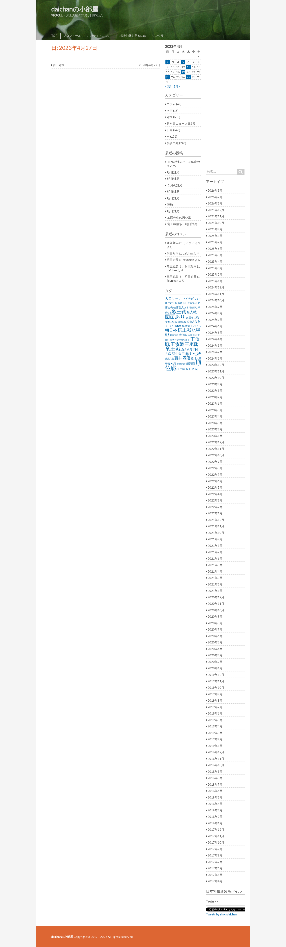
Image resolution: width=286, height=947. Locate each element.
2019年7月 (215, 707)
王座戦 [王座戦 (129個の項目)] (191, 344)
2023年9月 (215, 384)
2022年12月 (216, 442)
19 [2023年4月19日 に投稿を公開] (183, 72)
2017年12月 (216, 829)
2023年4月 (215, 416)
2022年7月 (215, 474)
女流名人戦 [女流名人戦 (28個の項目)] (192, 317)
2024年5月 (215, 332)
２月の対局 (174, 185)
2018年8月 (215, 778)
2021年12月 (216, 520)
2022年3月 (215, 500)
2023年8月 (215, 390)
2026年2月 (215, 197)
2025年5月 (215, 255)
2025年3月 (215, 268)
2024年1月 (215, 358)
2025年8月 (215, 235)
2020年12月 (216, 597)
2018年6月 (215, 791)
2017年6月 (215, 868)
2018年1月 (215, 823)
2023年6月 (215, 403)
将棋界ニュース (177, 123)
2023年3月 (215, 423)
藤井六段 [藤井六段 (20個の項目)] (169, 358)
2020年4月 (215, 649)
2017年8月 (215, 855)
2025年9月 (215, 229)
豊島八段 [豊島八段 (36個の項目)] (170, 363)
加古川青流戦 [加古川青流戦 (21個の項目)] (190, 307)
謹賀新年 (173, 243)
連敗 (170, 204)
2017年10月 (216, 842)
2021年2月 (215, 584)
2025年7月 (215, 242)
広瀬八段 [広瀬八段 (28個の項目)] (192, 321)
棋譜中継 (173, 143)
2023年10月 (216, 377)
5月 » (177, 86)
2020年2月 (215, 661)
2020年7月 (215, 629)
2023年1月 (215, 436)
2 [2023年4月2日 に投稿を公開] (167, 62)
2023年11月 (216, 371)
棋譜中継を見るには (132, 35)
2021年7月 (215, 552)
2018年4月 (215, 803)
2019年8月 (215, 700)
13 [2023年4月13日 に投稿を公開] (188, 67)
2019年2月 (215, 739)
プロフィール (72, 35)
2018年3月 (215, 810)
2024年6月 (215, 326)
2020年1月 (215, 668)
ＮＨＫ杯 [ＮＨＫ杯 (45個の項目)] (192, 369)
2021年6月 (215, 558)
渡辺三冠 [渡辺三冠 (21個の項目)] (174, 340)
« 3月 (168, 86)
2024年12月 (216, 287)
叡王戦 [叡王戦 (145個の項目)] (179, 311)
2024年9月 (215, 307)
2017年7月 (215, 862)
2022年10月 (216, 455)
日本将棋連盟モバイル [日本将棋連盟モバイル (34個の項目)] (187, 326)
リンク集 (158, 35)
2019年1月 (215, 745)
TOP (54, 35)
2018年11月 (216, 758)
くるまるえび (192, 243)
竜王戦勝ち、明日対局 (182, 224)
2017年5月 (215, 875)
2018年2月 (215, 816)
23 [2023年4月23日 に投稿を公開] (167, 77)
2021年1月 (215, 590)
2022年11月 (216, 448)
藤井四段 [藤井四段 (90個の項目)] (182, 357)
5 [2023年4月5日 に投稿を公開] (183, 62)
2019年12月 (216, 674)
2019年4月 (215, 726)
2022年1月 (215, 513)
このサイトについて (100, 35)
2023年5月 (215, 410)
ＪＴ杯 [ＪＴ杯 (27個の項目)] (181, 369)
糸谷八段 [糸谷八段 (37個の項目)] (186, 349)
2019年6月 (215, 713)
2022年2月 (215, 507)
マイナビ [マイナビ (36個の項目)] (188, 298)
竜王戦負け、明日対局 (181, 266)
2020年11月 (216, 603)
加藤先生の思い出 (179, 217)
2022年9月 (215, 461)
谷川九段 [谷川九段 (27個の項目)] (196, 358)
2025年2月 (215, 274)
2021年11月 (216, 526)
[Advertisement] (225, 104)
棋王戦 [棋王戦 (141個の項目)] (184, 330)
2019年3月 (215, 733)
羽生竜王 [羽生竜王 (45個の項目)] (178, 354)
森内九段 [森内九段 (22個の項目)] (174, 335)
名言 (170, 110)
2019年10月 (216, 687)
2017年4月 (215, 881)
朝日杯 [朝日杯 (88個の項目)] (171, 330)
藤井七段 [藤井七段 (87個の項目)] (193, 353)
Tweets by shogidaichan (221, 914)
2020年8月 (215, 623)
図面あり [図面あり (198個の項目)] (175, 316)
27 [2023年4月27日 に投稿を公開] (188, 77)
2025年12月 (216, 210)
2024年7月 (215, 319)
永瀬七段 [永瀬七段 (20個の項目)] (192, 335)
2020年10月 (216, 610)
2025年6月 (215, 248)
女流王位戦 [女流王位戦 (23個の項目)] (171, 321)
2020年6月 (215, 636)
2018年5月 (215, 797)
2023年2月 (215, 429)
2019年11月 (216, 681)
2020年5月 (215, 642)
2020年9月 (215, 616)
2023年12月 (216, 364)
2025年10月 (216, 223)
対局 (170, 117)
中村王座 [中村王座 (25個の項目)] (172, 303)
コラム (171, 104)
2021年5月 (215, 565)
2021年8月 (215, 545)
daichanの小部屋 (74, 9)
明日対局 (173, 172)
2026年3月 (215, 190)
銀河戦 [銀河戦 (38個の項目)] (190, 363)
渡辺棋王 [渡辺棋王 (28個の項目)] (184, 339)
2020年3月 (215, 655)
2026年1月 (215, 203)
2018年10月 (216, 765)
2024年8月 (215, 313)
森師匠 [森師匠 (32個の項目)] (183, 335)
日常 (170, 130)
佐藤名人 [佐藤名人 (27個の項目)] (178, 307)
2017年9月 (215, 849)
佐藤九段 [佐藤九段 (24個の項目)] (192, 303)
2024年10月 (216, 300)
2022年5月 (215, 487)
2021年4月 (215, 571)
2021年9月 (215, 539)
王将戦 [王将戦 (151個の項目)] (177, 344)
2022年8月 (215, 468)
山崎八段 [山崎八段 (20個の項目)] (182, 321)
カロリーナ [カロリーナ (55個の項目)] (173, 298)
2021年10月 (216, 532)
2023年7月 (215, 397)
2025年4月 (215, 261)
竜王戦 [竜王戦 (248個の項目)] (173, 348)
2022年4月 (215, 494)
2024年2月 (215, 352)
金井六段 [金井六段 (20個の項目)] (181, 364)
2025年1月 (215, 281)
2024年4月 (215, 339)
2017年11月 (216, 836)
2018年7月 (215, 784)
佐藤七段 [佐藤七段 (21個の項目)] (182, 303)
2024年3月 (215, 345)
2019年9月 (215, 694)
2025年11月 (216, 216)
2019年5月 (215, 720)
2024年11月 (216, 294)
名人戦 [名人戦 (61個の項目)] (191, 312)
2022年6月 (215, 481)
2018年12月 (216, 752)
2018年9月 (215, 771)
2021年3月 (215, 578)
